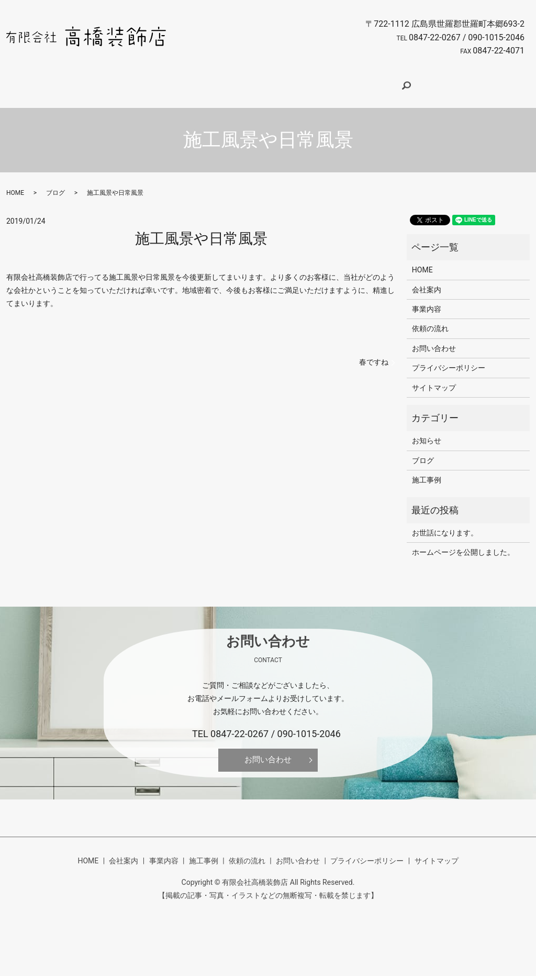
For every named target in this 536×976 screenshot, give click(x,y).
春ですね (373, 352)
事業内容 (212, 81)
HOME (123, 81)
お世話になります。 (445, 523)
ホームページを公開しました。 (463, 542)
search (415, 82)
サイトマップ (434, 378)
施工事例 (259, 81)
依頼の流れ (310, 81)
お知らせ (426, 430)
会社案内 (166, 81)
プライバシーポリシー (448, 358)
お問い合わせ (368, 81)
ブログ (55, 183)
